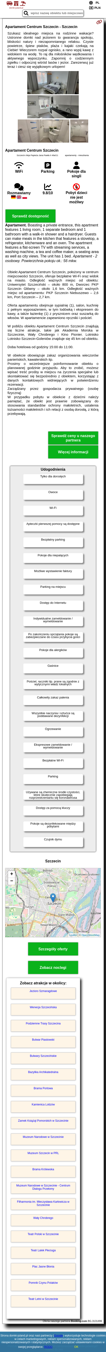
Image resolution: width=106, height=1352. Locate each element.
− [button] (11, 881)
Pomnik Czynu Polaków (43, 1282)
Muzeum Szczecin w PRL (43, 1153)
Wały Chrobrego (43, 1218)
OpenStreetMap (91, 935)
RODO (48, 1347)
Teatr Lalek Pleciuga (43, 1250)
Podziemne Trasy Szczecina (43, 1023)
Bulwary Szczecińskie (43, 1056)
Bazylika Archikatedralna (43, 1072)
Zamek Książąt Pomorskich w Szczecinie (43, 1120)
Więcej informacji (73, 452)
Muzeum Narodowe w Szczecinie (43, 1137)
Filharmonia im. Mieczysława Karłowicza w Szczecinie (43, 1203)
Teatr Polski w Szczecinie (43, 1234)
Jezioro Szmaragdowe (43, 991)
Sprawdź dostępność (30, 216)
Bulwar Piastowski (43, 1039)
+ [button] (11, 874)
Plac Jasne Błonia (43, 1266)
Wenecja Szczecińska (43, 1007)
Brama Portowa (43, 1088)
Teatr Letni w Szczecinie (43, 1299)
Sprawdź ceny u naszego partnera (73, 438)
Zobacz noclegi (53, 968)
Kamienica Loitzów (43, 1104)
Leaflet (73, 935)
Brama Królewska (43, 1169)
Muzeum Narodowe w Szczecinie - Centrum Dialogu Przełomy (43, 1187)
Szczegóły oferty (52, 949)
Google (58, 1335)
